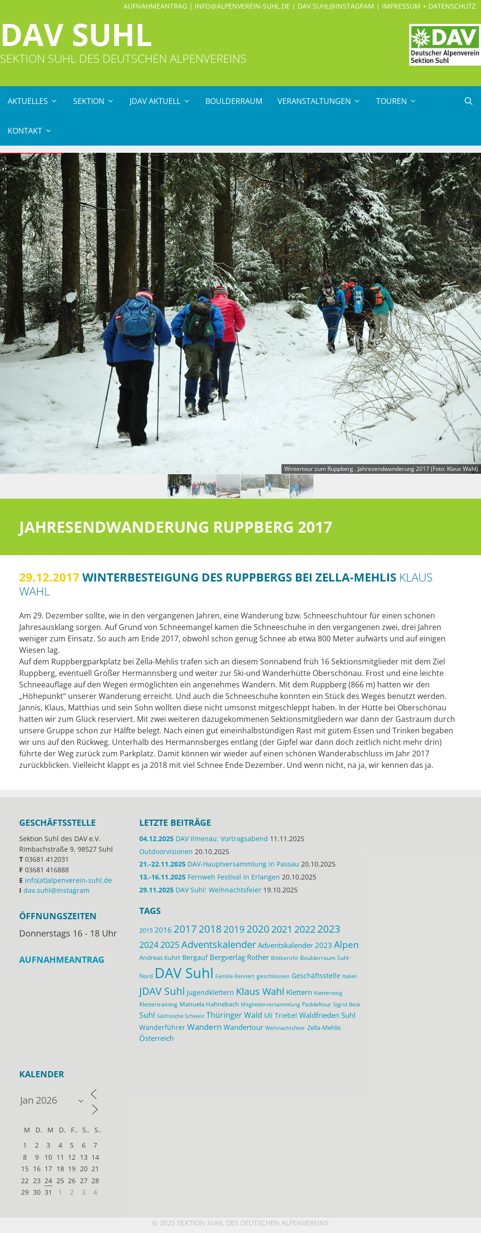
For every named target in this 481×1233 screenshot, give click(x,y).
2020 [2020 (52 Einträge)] (257, 929)
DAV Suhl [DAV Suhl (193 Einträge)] (184, 972)
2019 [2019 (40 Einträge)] (234, 929)
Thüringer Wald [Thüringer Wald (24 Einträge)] (234, 1015)
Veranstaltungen (323, 101)
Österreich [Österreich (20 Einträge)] (156, 1038)
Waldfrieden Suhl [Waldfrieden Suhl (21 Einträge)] (327, 1015)
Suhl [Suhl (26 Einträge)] (147, 1014)
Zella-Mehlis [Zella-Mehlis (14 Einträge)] (324, 1027)
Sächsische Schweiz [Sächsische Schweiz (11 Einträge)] (180, 1015)
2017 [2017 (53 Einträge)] (185, 929)
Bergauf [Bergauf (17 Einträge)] (195, 957)
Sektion (97, 101)
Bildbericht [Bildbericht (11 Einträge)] (284, 957)
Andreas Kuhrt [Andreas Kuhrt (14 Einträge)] (159, 957)
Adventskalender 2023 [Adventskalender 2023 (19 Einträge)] (295, 945)
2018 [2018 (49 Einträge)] (210, 929)
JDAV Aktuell (164, 101)
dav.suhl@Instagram (336, 6)
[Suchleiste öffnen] (468, 101)
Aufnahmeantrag (155, 6)
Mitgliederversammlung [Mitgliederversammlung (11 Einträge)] (270, 1004)
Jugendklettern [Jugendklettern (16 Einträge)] (210, 992)
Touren (400, 101)
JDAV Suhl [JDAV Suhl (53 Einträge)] (162, 991)
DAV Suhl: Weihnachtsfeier (200, 889)
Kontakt (34, 131)
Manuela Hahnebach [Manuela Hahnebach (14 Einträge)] (209, 1004)
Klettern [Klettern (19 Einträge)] (299, 992)
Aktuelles (37, 101)
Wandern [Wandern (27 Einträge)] (204, 1026)
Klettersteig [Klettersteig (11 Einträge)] (328, 992)
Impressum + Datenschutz (429, 6)
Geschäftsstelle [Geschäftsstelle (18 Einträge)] (315, 975)
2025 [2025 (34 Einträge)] (169, 944)
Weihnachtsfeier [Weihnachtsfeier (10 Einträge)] (285, 1028)
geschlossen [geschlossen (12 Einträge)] (273, 976)
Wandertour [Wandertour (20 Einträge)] (243, 1027)
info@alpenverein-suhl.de (242, 6)
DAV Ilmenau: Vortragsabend (203, 838)
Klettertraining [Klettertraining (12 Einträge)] (158, 1004)
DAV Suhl (76, 34)
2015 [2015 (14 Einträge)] (146, 930)
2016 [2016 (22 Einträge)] (163, 930)
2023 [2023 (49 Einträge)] (328, 929)
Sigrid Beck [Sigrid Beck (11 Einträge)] (346, 1004)
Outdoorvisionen (166, 851)
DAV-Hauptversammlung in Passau (219, 863)
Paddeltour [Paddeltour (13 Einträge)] (316, 1004)
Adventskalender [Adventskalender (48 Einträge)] (218, 944)
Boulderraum (233, 101)
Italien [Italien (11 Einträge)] (350, 976)
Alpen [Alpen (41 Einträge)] (346, 944)
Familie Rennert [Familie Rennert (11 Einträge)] (235, 976)
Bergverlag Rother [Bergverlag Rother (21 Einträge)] (239, 957)
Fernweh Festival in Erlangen (209, 876)
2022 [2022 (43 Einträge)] (304, 929)
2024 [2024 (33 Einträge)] (148, 944)
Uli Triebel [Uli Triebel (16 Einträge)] (280, 1015)
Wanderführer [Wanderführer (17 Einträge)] (162, 1027)
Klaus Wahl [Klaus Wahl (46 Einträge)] (260, 991)
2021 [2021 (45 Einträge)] (281, 929)
